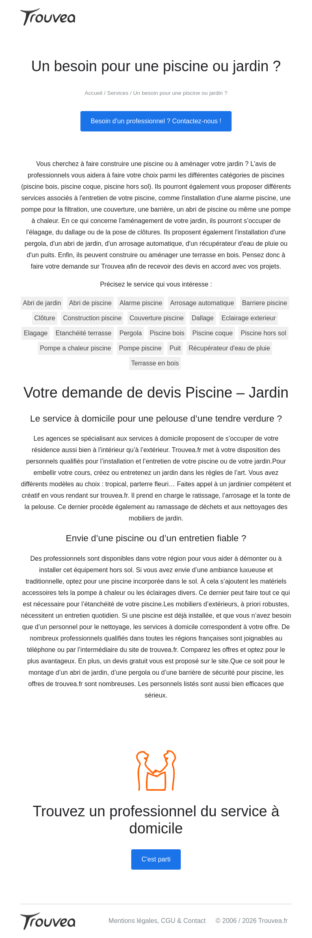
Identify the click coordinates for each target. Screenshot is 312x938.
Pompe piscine (140, 348)
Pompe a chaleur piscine (75, 348)
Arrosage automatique (202, 303)
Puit (175, 348)
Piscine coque (212, 333)
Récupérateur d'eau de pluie (229, 348)
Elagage (36, 333)
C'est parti (156, 859)
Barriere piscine (264, 303)
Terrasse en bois (155, 363)
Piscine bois (167, 333)
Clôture (44, 318)
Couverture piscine (157, 318)
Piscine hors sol (263, 333)
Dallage (203, 318)
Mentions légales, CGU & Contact (157, 920)
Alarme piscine (140, 303)
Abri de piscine (90, 303)
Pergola (130, 333)
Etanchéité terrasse (84, 333)
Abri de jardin (42, 303)
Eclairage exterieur (248, 318)
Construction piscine (92, 318)
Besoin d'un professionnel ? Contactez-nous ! (156, 121)
